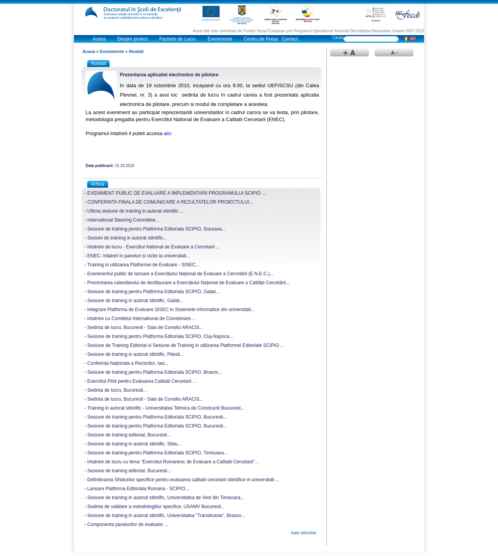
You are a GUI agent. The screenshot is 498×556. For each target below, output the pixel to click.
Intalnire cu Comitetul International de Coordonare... (141, 318)
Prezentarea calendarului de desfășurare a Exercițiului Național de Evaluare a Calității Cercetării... (188, 282)
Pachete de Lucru (177, 39)
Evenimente (219, 39)
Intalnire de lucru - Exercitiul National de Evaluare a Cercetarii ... (153, 247)
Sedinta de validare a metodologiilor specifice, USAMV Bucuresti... (156, 506)
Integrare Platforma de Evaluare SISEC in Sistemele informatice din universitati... (170, 309)
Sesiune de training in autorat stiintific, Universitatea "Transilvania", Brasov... (166, 515)
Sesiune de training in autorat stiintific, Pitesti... (135, 354)
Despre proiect (132, 39)
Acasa (99, 39)
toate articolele (303, 533)
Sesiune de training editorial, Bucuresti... (129, 435)
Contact (290, 39)
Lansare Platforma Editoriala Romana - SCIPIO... (138, 488)
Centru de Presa (261, 39)
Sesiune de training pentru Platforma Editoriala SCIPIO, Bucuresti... (157, 417)
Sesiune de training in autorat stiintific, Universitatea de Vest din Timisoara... (165, 497)
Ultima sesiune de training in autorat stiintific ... (135, 211)
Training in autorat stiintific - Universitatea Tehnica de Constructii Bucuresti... (165, 408)
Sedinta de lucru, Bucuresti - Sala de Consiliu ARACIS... (145, 327)
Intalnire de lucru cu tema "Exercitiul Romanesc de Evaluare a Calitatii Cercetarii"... (173, 462)
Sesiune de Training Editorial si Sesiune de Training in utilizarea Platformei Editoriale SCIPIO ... (185, 345)
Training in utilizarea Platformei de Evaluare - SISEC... (143, 264)
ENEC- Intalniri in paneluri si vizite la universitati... (138, 256)
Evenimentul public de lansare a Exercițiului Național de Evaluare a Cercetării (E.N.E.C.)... (180, 273)
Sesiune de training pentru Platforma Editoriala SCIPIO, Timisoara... (157, 453)
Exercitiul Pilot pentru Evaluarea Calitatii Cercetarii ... (141, 381)
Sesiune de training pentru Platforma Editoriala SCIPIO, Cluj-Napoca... (160, 336)
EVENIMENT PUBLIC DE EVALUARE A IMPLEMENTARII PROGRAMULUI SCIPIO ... (176, 193)
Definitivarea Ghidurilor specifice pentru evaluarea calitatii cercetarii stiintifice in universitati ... (183, 479)
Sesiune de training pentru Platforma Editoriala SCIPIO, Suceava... (156, 229)
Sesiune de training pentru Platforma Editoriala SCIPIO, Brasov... (154, 372)
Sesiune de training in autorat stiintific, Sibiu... (134, 444)
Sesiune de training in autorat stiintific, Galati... (135, 300)
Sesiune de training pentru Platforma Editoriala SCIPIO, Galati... (153, 291)
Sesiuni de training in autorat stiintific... (127, 238)
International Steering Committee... (123, 220)
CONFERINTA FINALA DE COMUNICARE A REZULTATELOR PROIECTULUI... (170, 202)
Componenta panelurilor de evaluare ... (127, 524)
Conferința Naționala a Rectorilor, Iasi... (127, 363)
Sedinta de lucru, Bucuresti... (117, 390)
